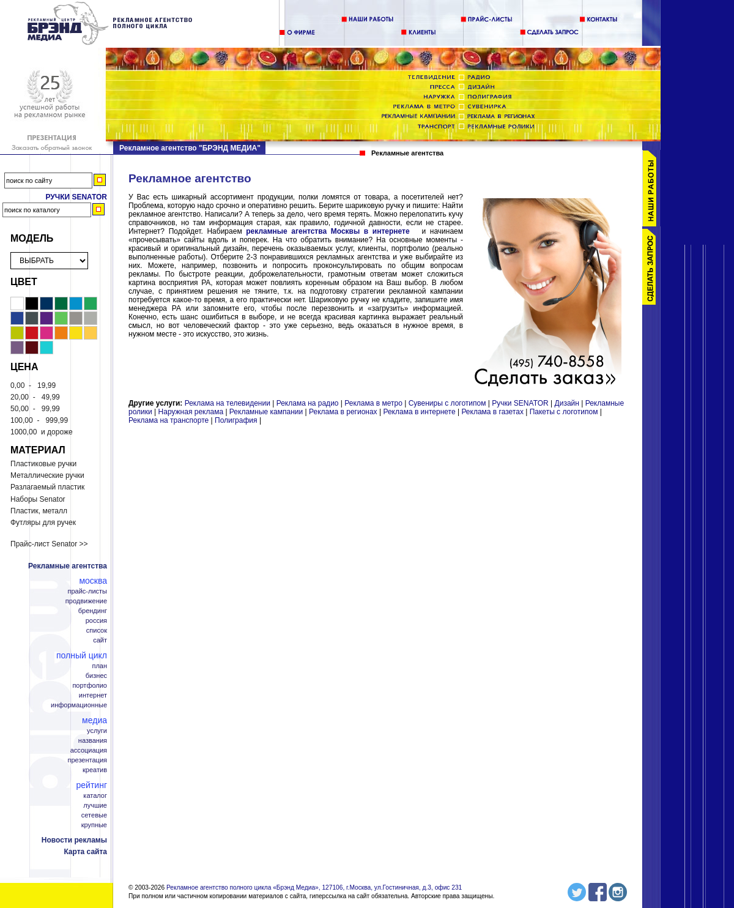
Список (96, 630)
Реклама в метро (373, 403)
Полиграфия (236, 420)
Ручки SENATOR (520, 403)
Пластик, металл (38, 511)
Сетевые (94, 815)
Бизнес (96, 675)
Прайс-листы (87, 591)
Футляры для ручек (43, 522)
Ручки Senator (76, 197)
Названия (92, 740)
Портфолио (89, 685)
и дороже (41, 432)
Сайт (100, 640)
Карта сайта (85, 851)
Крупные (94, 825)
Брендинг (92, 611)
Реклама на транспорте (168, 420)
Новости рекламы (74, 840)
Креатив (95, 770)
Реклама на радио (307, 403)
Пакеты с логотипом (564, 411)
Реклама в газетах (493, 411)
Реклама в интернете (419, 411)
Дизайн (567, 403)
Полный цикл (81, 655)
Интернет (93, 695)
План (99, 666)
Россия (96, 620)
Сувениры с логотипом (447, 403)
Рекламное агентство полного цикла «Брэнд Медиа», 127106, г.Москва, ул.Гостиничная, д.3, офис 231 (314, 887)
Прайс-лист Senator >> (49, 544)
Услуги (97, 731)
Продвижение (86, 601)
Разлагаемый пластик (47, 487)
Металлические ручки (47, 475)
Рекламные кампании (266, 411)
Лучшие (95, 805)
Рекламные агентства (67, 566)
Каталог (95, 795)
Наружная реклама (191, 411)
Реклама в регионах (343, 411)
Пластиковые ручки (43, 464)
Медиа (94, 720)
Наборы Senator (37, 499)
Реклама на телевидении (227, 403)
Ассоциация (88, 750)
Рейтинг (91, 785)
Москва (93, 580)
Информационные (79, 705)
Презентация (88, 760)
